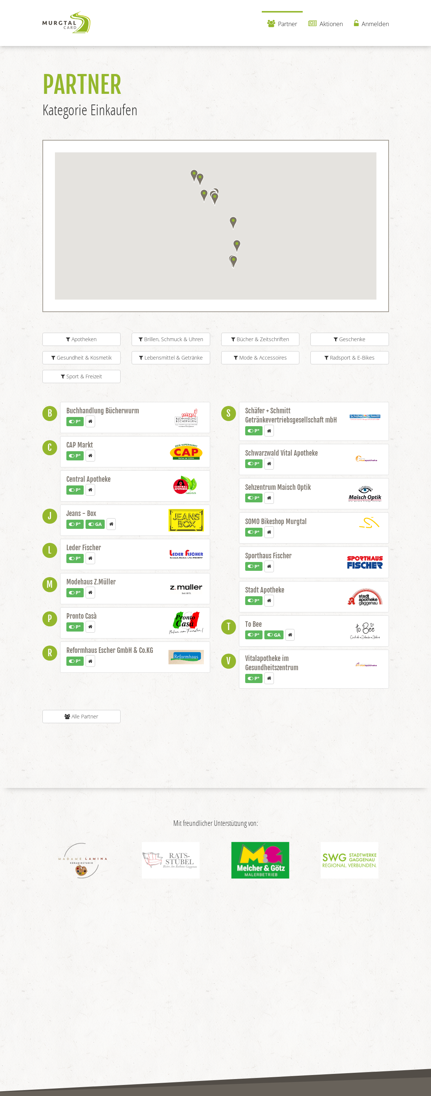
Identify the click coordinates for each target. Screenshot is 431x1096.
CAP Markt (79, 445)
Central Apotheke (88, 479)
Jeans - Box (81, 513)
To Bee (253, 624)
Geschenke (349, 339)
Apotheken (81, 339)
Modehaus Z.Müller (91, 582)
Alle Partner (81, 716)
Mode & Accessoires (260, 357)
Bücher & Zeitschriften (260, 339)
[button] (200, 180)
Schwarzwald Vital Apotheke (281, 453)
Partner (282, 24)
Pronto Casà (81, 616)
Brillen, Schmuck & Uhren (171, 339)
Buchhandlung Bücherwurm (102, 411)
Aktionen (325, 24)
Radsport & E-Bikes (349, 357)
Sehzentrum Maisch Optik (278, 487)
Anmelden (371, 24)
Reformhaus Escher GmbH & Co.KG (109, 650)
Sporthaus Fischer (268, 556)
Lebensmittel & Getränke (171, 357)
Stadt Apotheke (264, 590)
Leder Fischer (83, 548)
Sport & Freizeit (81, 376)
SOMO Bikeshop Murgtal (276, 521)
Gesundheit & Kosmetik (81, 357)
